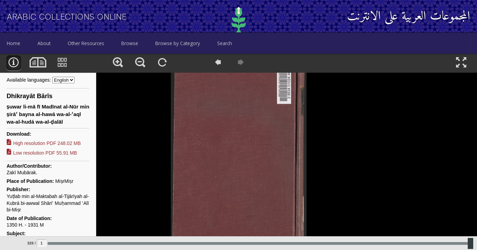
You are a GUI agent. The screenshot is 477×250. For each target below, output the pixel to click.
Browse (129, 43)
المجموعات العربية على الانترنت (408, 16)
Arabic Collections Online (67, 17)
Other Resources (86, 43)
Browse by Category (177, 43)
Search (224, 43)
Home (13, 43)
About (44, 43)
